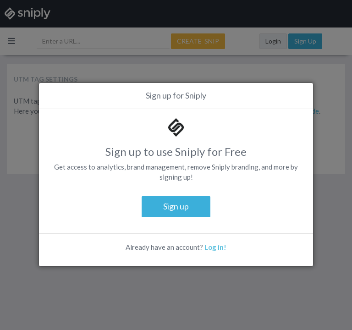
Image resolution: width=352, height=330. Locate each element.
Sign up (176, 206)
